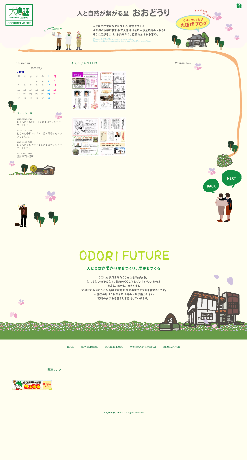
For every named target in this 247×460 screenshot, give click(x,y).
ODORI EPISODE (114, 346)
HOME (70, 346)
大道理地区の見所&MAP (143, 346)
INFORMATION (171, 346)
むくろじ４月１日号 (85, 63)
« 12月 (20, 72)
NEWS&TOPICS (89, 346)
